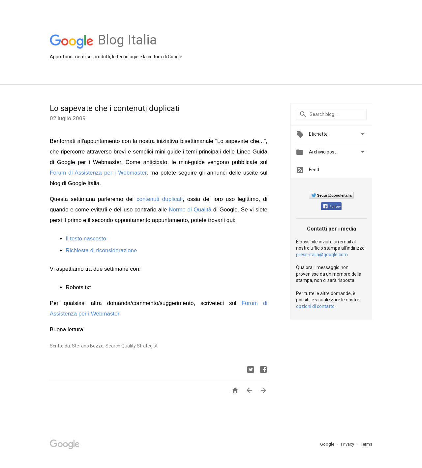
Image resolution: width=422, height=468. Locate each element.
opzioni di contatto (315, 306)
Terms (366, 444)
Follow (332, 207)
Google (327, 444)
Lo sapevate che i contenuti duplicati (115, 108)
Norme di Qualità (190, 209)
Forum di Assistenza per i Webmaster (98, 173)
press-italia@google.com (322, 254)
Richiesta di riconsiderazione (101, 250)
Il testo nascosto (86, 238)
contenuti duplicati (159, 199)
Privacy (348, 444)
